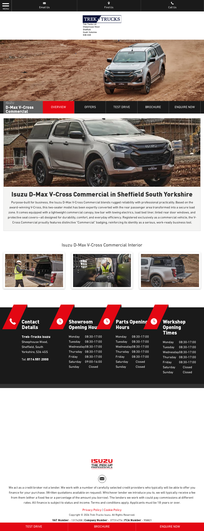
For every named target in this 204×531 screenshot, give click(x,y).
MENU (5, 6)
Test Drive (121, 107)
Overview (58, 107)
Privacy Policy (92, 510)
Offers (90, 107)
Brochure (153, 107)
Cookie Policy (113, 510)
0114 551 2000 (37, 359)
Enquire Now (185, 107)
